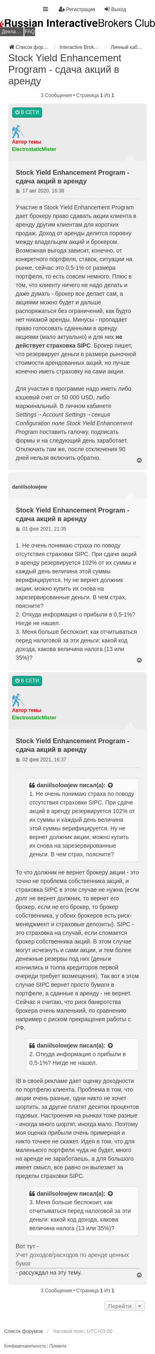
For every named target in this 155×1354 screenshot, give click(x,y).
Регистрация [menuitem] (77, 9)
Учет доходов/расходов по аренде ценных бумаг (72, 1259)
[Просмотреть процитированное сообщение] (110, 785)
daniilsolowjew (57, 785)
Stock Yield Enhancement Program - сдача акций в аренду (65, 69)
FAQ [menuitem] (30, 32)
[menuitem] (25, 1346)
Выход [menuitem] (115, 9)
